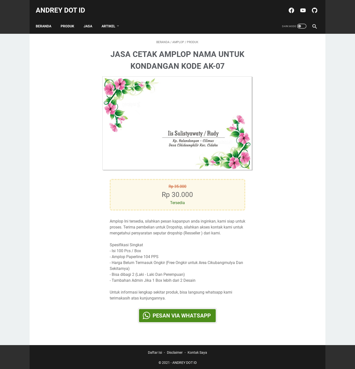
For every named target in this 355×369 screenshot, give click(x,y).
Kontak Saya (197, 351)
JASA (90, 19)
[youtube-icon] (299, 5)
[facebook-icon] (288, 5)
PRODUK (70, 19)
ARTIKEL (111, 19)
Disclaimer (175, 351)
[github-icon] (311, 5)
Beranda (46, 19)
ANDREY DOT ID (63, 6)
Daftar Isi (155, 351)
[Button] (109, 119)
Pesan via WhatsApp (182, 312)
